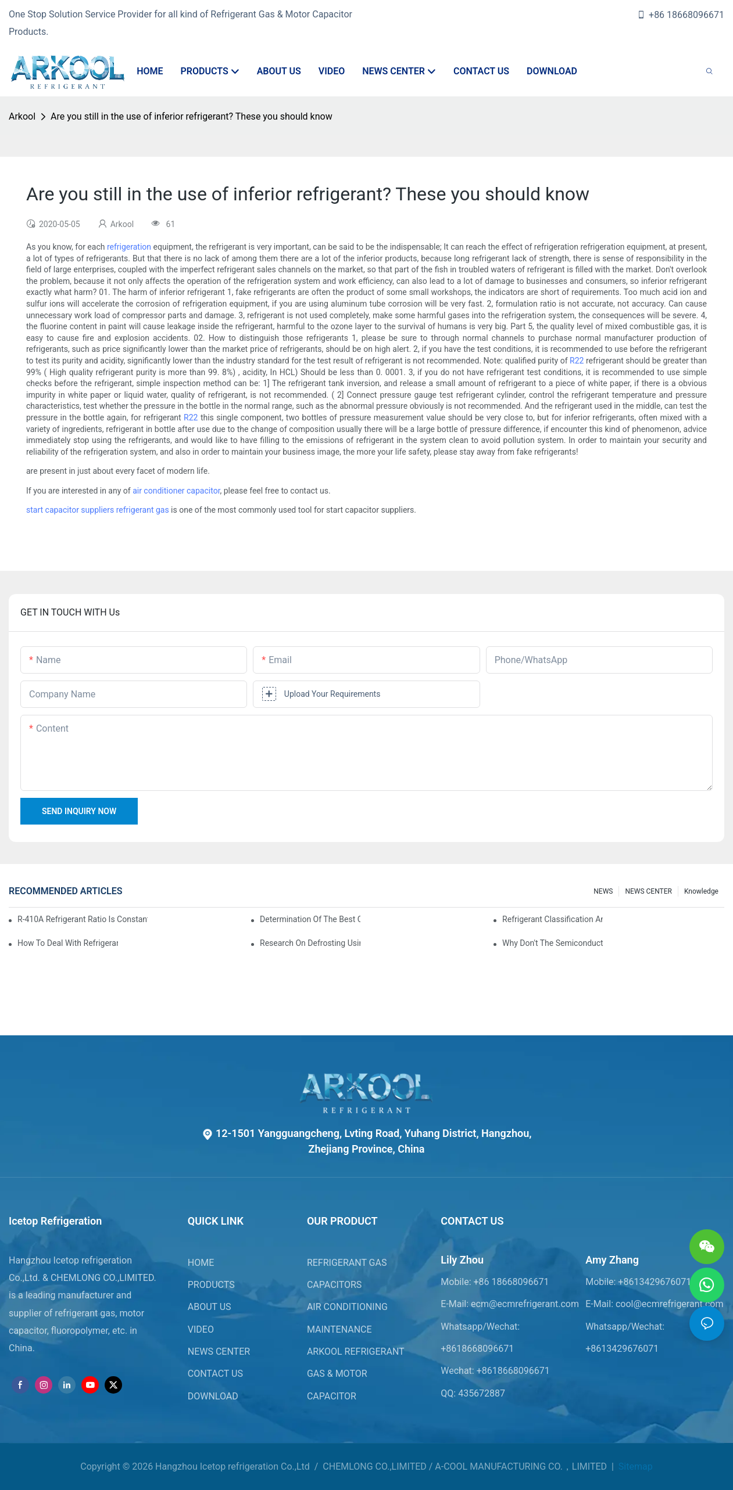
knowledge (701, 891)
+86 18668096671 (680, 14)
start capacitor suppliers (70, 509)
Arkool (22, 116)
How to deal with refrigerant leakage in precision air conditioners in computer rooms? (67, 943)
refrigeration (129, 246)
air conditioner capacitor (176, 490)
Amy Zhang (612, 1260)
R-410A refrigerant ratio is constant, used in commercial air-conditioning (82, 919)
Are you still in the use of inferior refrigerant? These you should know (191, 116)
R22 (577, 360)
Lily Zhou (462, 1260)
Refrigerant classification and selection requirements (552, 919)
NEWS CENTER (648, 891)
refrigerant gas (142, 509)
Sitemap (634, 1466)
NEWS (603, 891)
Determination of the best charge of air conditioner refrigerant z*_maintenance (310, 919)
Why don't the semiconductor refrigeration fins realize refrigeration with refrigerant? (552, 943)
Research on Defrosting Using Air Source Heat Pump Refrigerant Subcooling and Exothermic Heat (310, 943)
